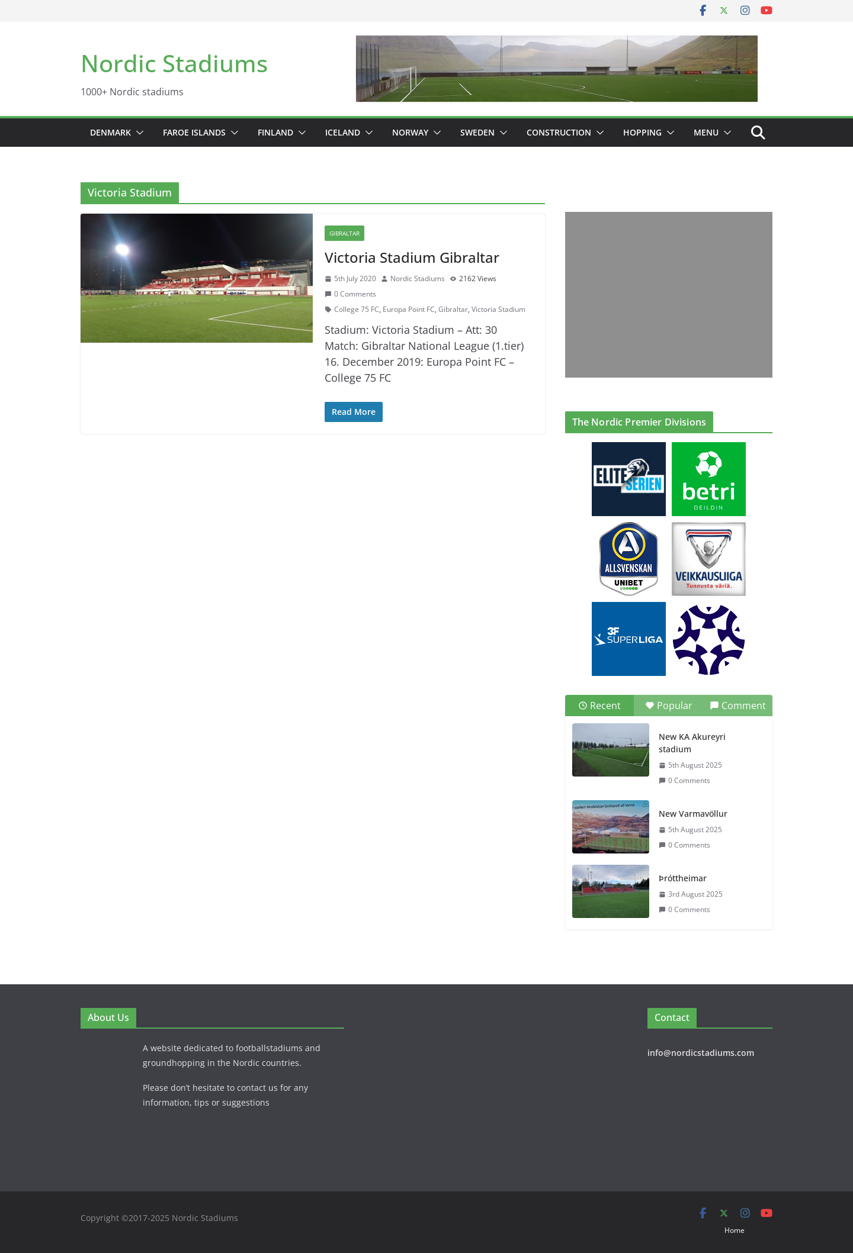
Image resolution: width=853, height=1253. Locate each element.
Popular (668, 705)
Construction (559, 132)
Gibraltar (344, 233)
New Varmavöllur (693, 813)
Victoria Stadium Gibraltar (412, 257)
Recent (599, 705)
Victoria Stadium (498, 309)
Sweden (477, 132)
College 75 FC (356, 309)
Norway (410, 132)
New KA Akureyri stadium (692, 743)
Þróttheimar (683, 878)
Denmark (110, 132)
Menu (706, 132)
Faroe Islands (194, 132)
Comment (738, 705)
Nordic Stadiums (174, 63)
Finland (275, 132)
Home (734, 1230)
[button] (137, 132)
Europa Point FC (409, 309)
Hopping (642, 132)
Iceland (342, 132)
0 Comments (350, 294)
